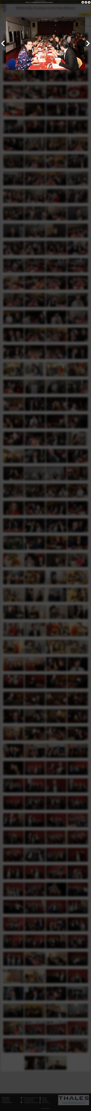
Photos (27, 2)
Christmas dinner (48, 2)
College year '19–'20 (36, 2)
